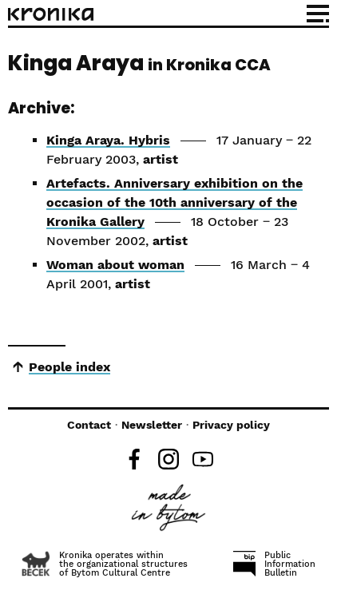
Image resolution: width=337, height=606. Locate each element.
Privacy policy (231, 424)
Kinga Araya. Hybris (108, 140)
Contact (89, 424)
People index (69, 366)
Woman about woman (115, 264)
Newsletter (151, 424)
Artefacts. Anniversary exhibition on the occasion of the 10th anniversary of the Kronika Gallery (174, 202)
